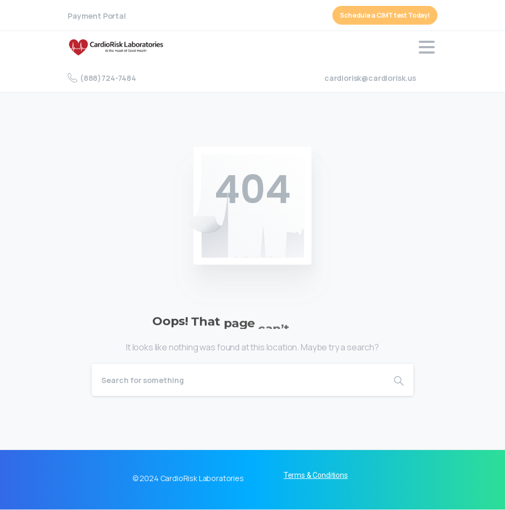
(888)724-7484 (102, 78)
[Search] (238, 380)
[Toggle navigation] (426, 47)
